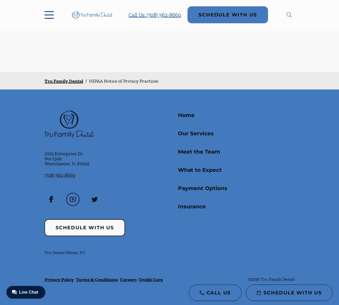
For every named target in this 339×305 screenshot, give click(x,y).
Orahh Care (151, 279)
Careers (128, 279)
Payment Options (202, 188)
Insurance (192, 206)
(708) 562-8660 (59, 175)
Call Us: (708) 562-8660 (154, 15)
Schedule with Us (228, 15)
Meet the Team (199, 152)
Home (186, 115)
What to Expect (200, 170)
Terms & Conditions (97, 279)
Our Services (196, 133)
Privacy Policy (59, 279)
